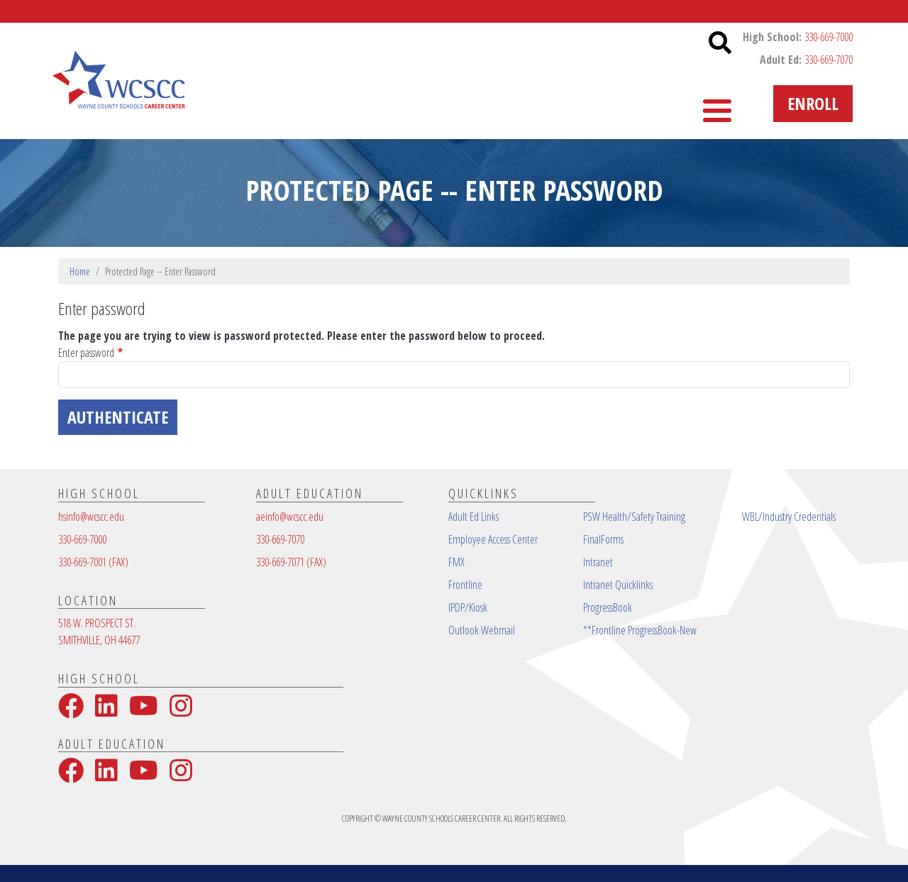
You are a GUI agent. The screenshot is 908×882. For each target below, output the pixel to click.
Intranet (598, 562)
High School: (798, 37)
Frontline (465, 584)
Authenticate (117, 417)
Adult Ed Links (473, 516)
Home (80, 271)
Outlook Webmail (481, 630)
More (706, 103)
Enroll (812, 103)
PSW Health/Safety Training (634, 516)
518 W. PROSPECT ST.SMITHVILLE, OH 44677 (99, 631)
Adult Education (421, 103)
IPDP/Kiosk (467, 607)
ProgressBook (607, 607)
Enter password (86, 352)
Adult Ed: (806, 59)
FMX (456, 562)
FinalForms (603, 539)
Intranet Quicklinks (618, 584)
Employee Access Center (493, 539)
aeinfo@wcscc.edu (289, 516)
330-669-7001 (93, 562)
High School (541, 103)
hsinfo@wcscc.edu (91, 516)
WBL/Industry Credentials (789, 516)
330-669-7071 (291, 562)
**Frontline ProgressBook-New (640, 630)
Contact (634, 103)
